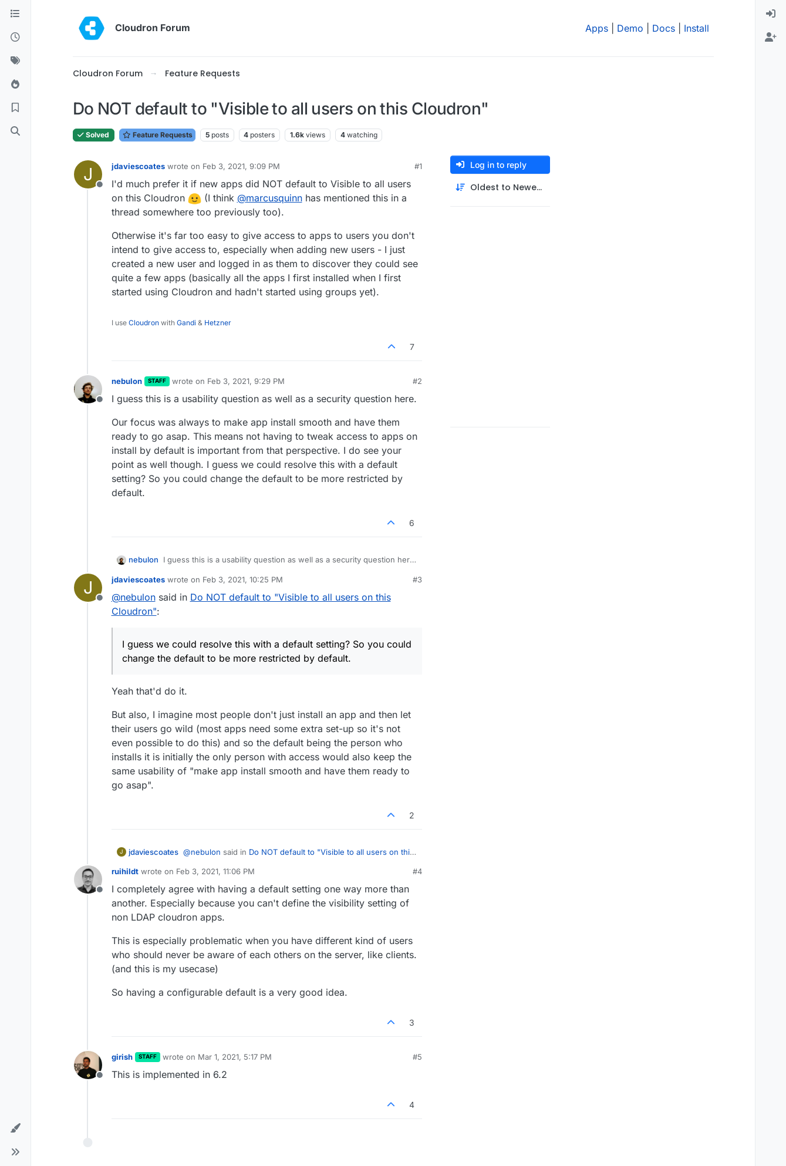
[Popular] (15, 84)
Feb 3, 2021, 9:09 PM (241, 166)
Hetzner (217, 322)
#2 (417, 381)
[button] (15, 1128)
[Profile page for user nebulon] (88, 389)
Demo (630, 28)
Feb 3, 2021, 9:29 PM (246, 381)
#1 (418, 166)
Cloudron (144, 322)
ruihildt (125, 871)
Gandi (186, 322)
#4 (417, 871)
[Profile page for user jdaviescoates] (88, 174)
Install (696, 28)
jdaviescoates (138, 166)
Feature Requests (157, 134)
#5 (417, 1056)
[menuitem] (770, 14)
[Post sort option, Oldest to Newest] (500, 187)
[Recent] (15, 37)
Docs (663, 28)
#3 (417, 579)
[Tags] (15, 61)
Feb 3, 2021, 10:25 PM (243, 579)
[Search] (15, 131)
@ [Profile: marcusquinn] (269, 198)
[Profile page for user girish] (88, 1065)
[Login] (770, 14)
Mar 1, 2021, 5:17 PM (235, 1056)
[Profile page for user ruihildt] (88, 879)
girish (122, 1056)
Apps (596, 28)
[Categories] (15, 14)
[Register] (770, 37)
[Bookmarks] (15, 108)
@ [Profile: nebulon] (134, 597)
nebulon (127, 381)
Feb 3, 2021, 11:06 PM (215, 871)
